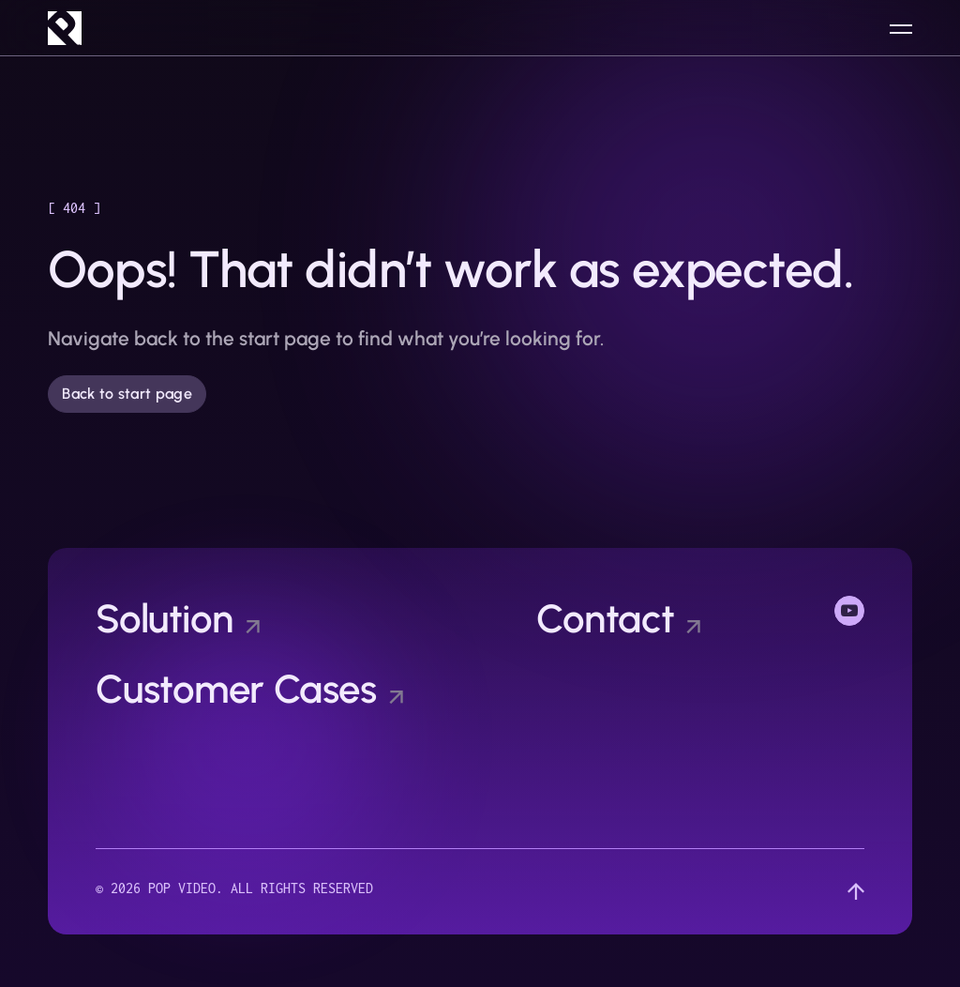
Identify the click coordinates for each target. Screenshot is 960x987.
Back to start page (127, 393)
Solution (164, 619)
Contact (605, 619)
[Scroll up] (856, 891)
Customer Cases (236, 689)
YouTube (849, 608)
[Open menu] (901, 28)
